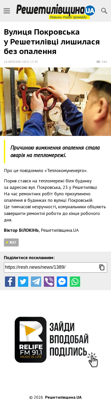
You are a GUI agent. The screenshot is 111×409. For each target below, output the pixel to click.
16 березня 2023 (16, 62)
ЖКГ (13, 242)
